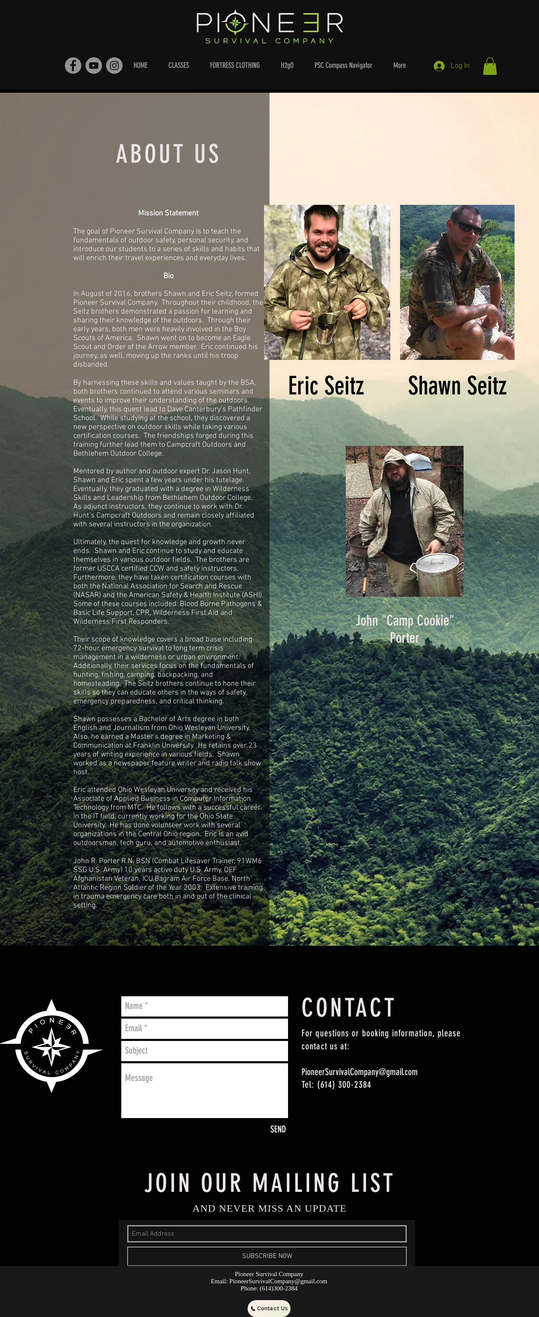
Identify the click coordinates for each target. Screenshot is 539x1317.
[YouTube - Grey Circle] (93, 65)
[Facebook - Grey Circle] (73, 65)
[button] (490, 66)
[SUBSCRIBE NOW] (267, 1256)
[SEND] (278, 1129)
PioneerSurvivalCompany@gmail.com (360, 1072)
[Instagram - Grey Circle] (114, 65)
